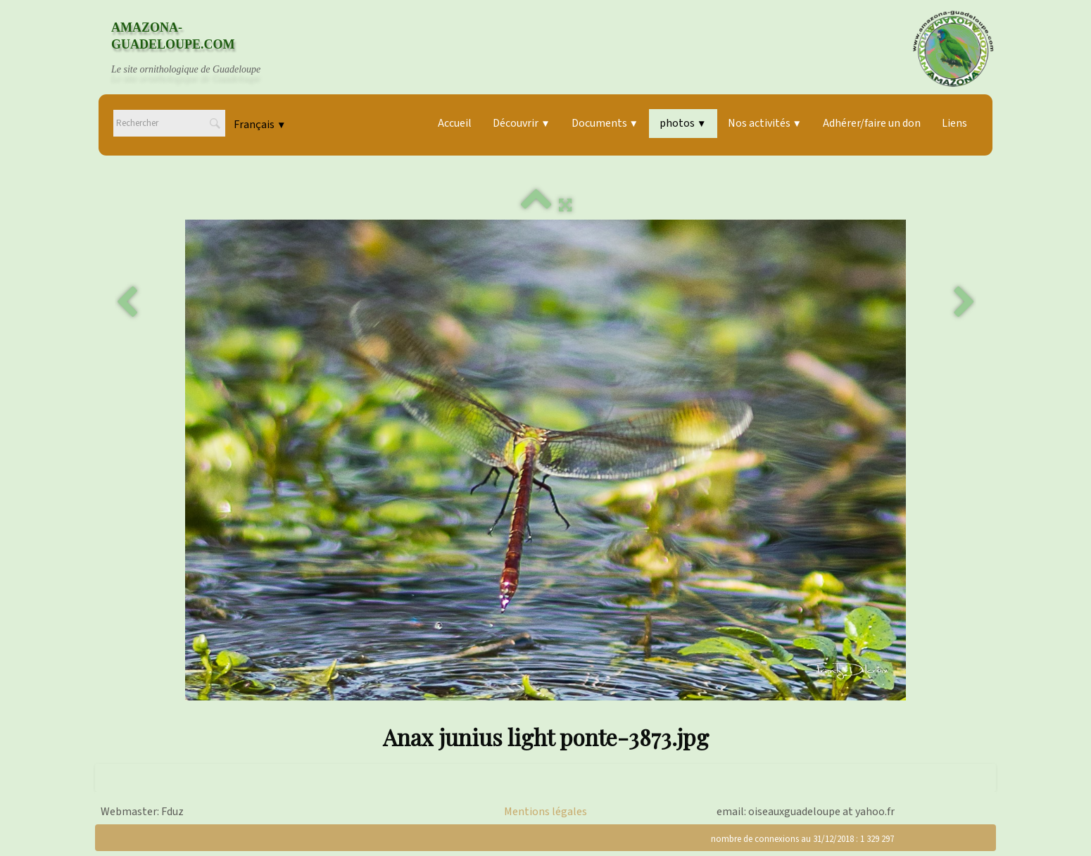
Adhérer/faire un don (872, 123)
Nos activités (765, 123)
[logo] (199, 48)
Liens (954, 123)
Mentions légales (545, 811)
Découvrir (521, 123)
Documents (605, 123)
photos (683, 123)
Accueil (455, 123)
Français (260, 124)
